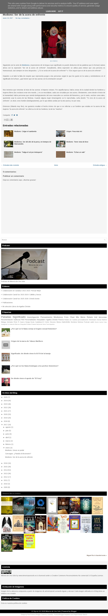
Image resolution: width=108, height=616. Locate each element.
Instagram (4, 324)
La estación (11, 324)
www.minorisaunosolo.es (28, 575)
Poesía (61, 320)
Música (59, 322)
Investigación (33, 317)
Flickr (15, 322)
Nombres (74, 322)
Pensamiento (46, 317)
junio (7, 434)
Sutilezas (17, 320)
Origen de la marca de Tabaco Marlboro (27, 341)
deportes (52, 324)
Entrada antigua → (100, 165)
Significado (19, 317)
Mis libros (80, 317)
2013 (5, 473)
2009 (5, 487)
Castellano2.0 (39, 322)
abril (7, 437)
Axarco (22, 322)
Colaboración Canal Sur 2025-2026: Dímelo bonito (21, 299)
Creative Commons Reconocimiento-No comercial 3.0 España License (77, 575)
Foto (66, 317)
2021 (5, 411)
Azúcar (99, 320)
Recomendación (7, 320)
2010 (5, 484)
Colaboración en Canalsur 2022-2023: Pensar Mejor (22, 291)
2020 (5, 414)
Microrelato (103, 317)
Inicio (56, 165)
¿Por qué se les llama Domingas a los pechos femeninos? (34, 366)
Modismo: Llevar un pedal (14, 450)
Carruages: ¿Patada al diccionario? (18, 454)
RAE (95, 317)
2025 (5, 397)
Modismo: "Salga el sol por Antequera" (28, 152)
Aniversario (92, 320)
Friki (22, 320)
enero (8, 448)
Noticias (80, 322)
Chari (72, 317)
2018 (5, 421)
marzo (8, 441)
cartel (92, 322)
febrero (8, 444)
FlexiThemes (31, 614)
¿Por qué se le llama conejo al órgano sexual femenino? (34, 329)
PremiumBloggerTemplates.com (63, 614)
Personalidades (30, 320)
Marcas (17, 324)
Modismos (26, 65)
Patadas (6, 317)
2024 (5, 400)
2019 (5, 418)
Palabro (28, 324)
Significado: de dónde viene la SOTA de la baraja (30, 353)
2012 (5, 477)
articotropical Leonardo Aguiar (56, 591)
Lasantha (50, 614)
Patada (34, 324)
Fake (105, 322)
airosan (71, 591)
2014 (5, 470)
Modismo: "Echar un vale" (75, 152)
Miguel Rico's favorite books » (97, 555)
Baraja (28, 322)
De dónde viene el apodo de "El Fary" (26, 378)
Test (47, 324)
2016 (5, 463)
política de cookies (20, 603)
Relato (90, 317)
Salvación (39, 324)
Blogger (74, 611)
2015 (5, 467)
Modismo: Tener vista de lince (77, 142)
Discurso (53, 322)
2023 (5, 404)
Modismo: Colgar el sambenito (25, 131)
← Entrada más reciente (10, 165)
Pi (18, 322)
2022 (5, 407)
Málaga (3, 322)
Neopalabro (41, 320)
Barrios (104, 320)
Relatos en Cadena (70, 320)
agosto (8, 427)
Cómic (47, 322)
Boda (32, 322)
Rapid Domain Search (80, 614)
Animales (10, 322)
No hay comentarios (22, 18)
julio (7, 431)
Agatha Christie (52, 320)
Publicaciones (8, 302)
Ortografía (23, 324)
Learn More (51, 11)
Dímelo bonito (99, 322)
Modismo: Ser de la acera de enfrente (24, 14)
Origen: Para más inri (74, 131)
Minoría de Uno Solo (53, 611)
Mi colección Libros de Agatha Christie (16, 306)
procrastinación (83, 320)
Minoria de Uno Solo (8, 575)
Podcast (86, 322)
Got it (60, 11)
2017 (5, 425)
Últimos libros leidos (11, 494)
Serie (44, 324)
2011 (5, 480)
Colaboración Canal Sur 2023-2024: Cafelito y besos (22, 295)
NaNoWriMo (66, 322)
